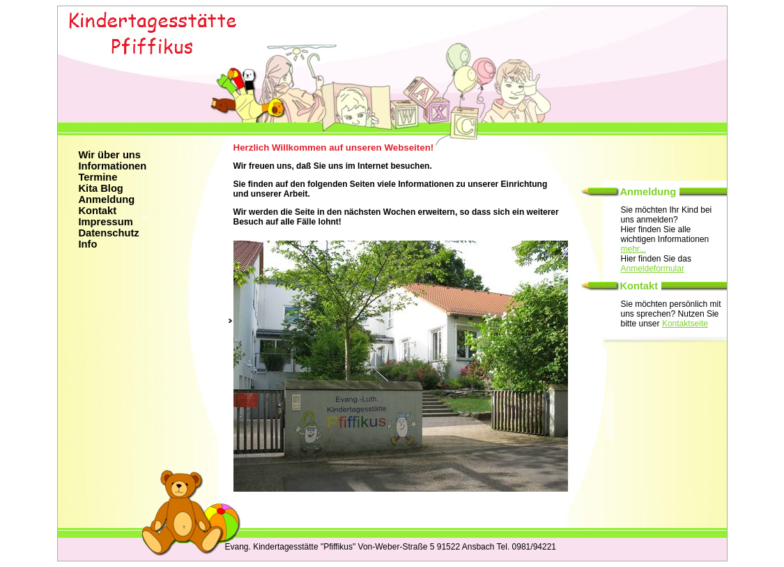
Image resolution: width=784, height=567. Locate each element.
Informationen (113, 166)
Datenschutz (109, 233)
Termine (98, 177)
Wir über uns (110, 154)
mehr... (634, 249)
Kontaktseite (685, 323)
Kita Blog (101, 188)
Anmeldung (107, 199)
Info (88, 244)
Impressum (106, 221)
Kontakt (98, 210)
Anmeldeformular (652, 268)
